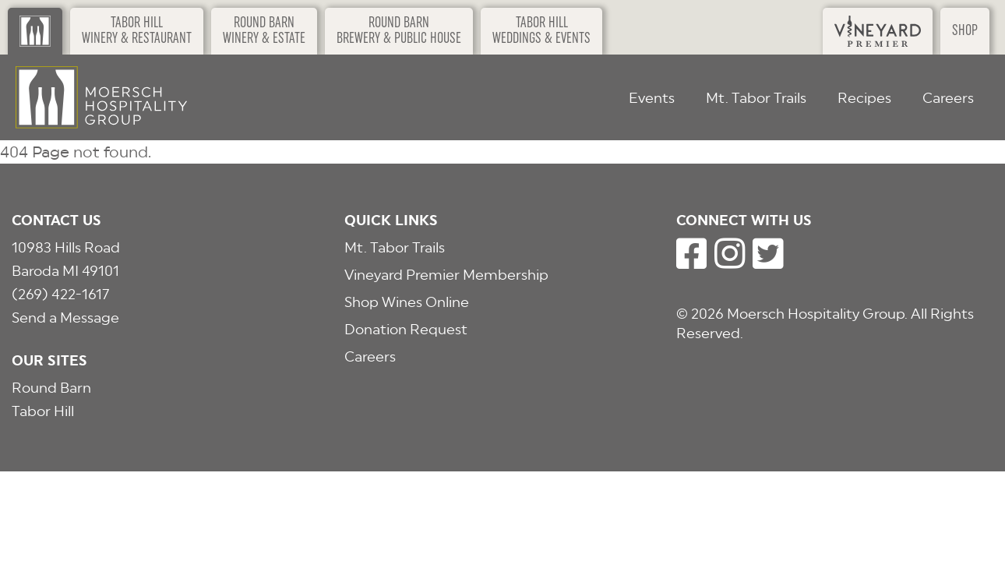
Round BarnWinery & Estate (264, 31)
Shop (965, 31)
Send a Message (65, 317)
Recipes (864, 98)
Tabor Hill (43, 411)
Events (652, 98)
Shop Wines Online (406, 302)
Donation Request (405, 329)
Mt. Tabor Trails (756, 98)
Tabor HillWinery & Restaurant (137, 31)
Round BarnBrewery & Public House (399, 31)
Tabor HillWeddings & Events (541, 31)
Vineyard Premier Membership (446, 274)
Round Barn (51, 387)
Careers (948, 98)
